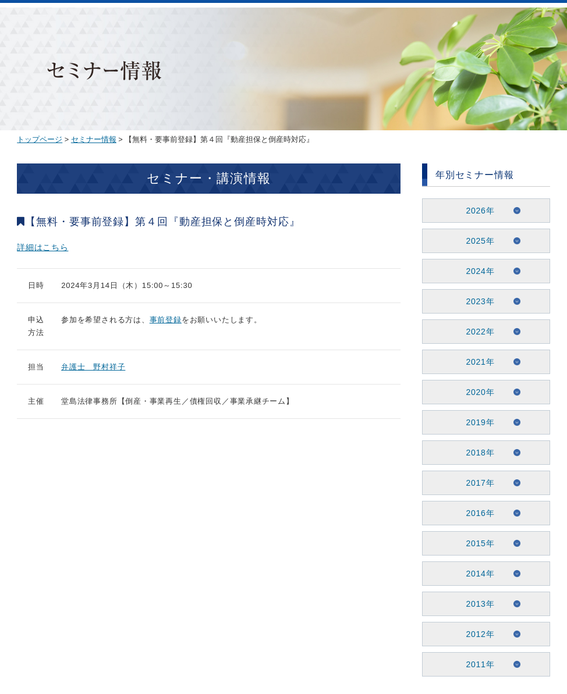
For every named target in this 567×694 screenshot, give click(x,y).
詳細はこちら (42, 247)
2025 (476, 240)
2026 (476, 210)
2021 (476, 361)
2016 (476, 513)
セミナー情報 (93, 139)
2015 (476, 543)
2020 (476, 392)
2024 (476, 271)
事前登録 (166, 319)
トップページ (39, 139)
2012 (476, 634)
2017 (476, 482)
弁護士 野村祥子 (93, 366)
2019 (476, 422)
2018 (476, 452)
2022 (476, 331)
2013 (476, 603)
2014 (476, 573)
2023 (476, 301)
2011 (476, 664)
